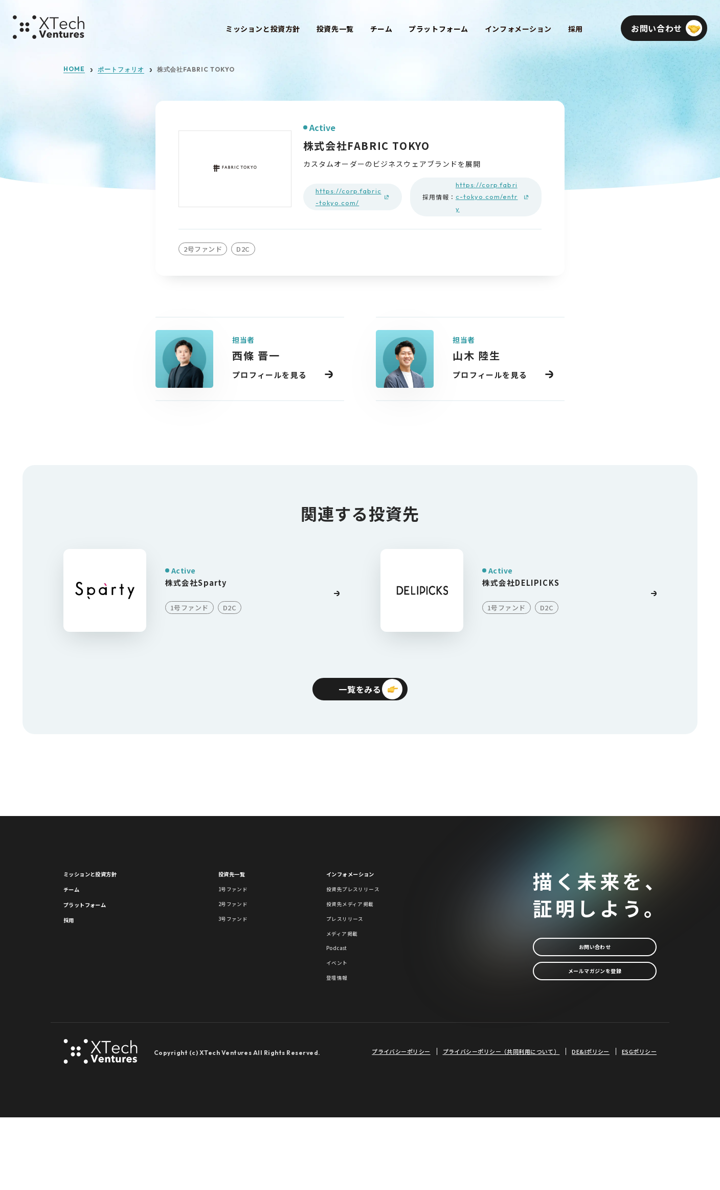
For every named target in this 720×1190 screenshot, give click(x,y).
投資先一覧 (239, 885)
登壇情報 (342, 1046)
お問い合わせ (595, 957)
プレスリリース (353, 954)
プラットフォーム (97, 932)
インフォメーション (364, 885)
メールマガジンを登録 (595, 991)
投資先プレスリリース (366, 908)
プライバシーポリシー (401, 1124)
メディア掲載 (350, 977)
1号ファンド (240, 908)
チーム (76, 908)
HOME (74, 69)
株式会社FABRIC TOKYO (196, 70)
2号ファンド (240, 931)
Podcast (342, 1000)
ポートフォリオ (121, 70)
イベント (342, 1023)
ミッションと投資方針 (105, 885)
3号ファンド (240, 954)
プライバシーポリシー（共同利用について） (501, 1124)
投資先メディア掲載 (361, 931)
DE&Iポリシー (591, 1124)
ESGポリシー (639, 1124)
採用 (71, 956)
